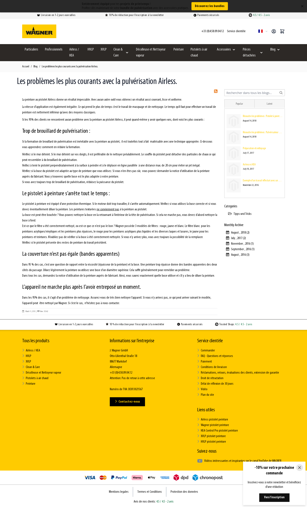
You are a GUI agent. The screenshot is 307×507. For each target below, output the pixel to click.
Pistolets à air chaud (199, 53)
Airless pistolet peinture (212, 419)
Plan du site (205, 395)
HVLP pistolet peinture (211, 441)
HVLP (91, 50)
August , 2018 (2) (237, 232)
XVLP (104, 50)
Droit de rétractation (210, 378)
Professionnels (53, 50)
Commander (206, 350)
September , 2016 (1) (240, 249)
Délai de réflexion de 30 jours (215, 384)
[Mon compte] (273, 31)
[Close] (299, 467)
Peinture (179, 50)
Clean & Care (118, 53)
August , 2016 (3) (237, 255)
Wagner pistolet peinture (213, 425)
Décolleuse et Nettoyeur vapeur (150, 53)
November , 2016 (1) (240, 244)
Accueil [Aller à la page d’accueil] (25, 66)
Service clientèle (210, 341)
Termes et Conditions (149, 492)
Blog (272, 50)
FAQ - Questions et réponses (215, 356)
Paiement (204, 361)
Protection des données (184, 492)
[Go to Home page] (39, 31)
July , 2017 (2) (236, 238)
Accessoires (224, 50)
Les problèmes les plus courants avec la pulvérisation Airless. (70, 66)
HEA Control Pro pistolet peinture (217, 430)
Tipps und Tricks (240, 214)
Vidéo (202, 389)
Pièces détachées (249, 53)
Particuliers (31, 50)
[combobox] (254, 92)
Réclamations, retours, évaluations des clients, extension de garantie (238, 372)
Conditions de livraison (212, 367)
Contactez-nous (127, 401)
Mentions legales (119, 492)
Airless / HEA (74, 53)
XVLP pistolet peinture (211, 436)
